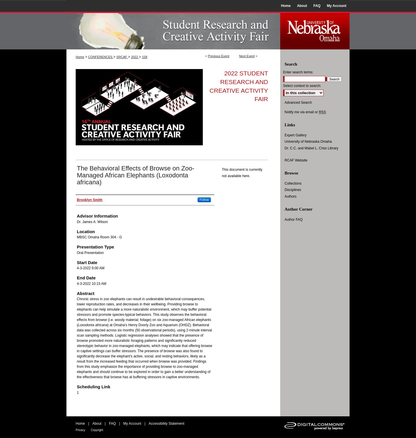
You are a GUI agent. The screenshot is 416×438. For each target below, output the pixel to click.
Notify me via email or (305, 112)
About (96, 424)
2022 (135, 57)
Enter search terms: (298, 72)
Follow (204, 199)
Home (80, 57)
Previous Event (218, 56)
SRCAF (122, 57)
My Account (132, 424)
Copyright (97, 430)
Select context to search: (302, 86)
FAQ (112, 424)
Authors (290, 196)
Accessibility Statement (166, 424)
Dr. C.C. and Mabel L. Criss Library (311, 148)
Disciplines (293, 190)
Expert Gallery (296, 135)
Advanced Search (298, 103)
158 (144, 57)
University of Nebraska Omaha (308, 142)
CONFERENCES (100, 57)
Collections (293, 183)
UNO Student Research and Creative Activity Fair (173, 30)
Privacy (80, 430)
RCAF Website (296, 160)
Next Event (247, 56)
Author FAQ (294, 220)
